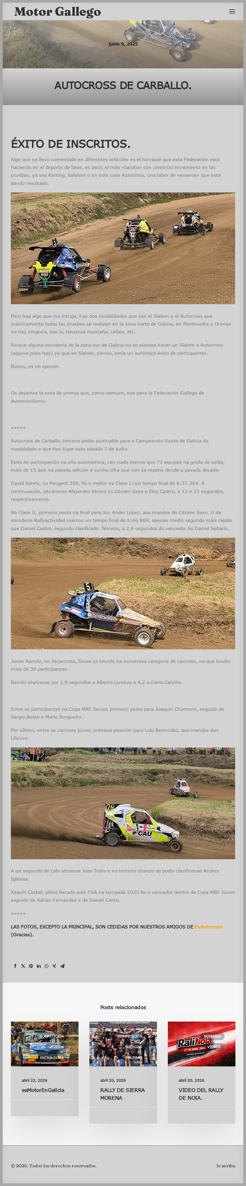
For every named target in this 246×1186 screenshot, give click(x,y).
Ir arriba (225, 1166)
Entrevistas (52, 1058)
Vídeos (214, 1047)
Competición (52, 1036)
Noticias (133, 1047)
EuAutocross (209, 926)
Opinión (56, 1047)
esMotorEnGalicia (43, 1090)
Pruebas (134, 1058)
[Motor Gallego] (57, 11)
